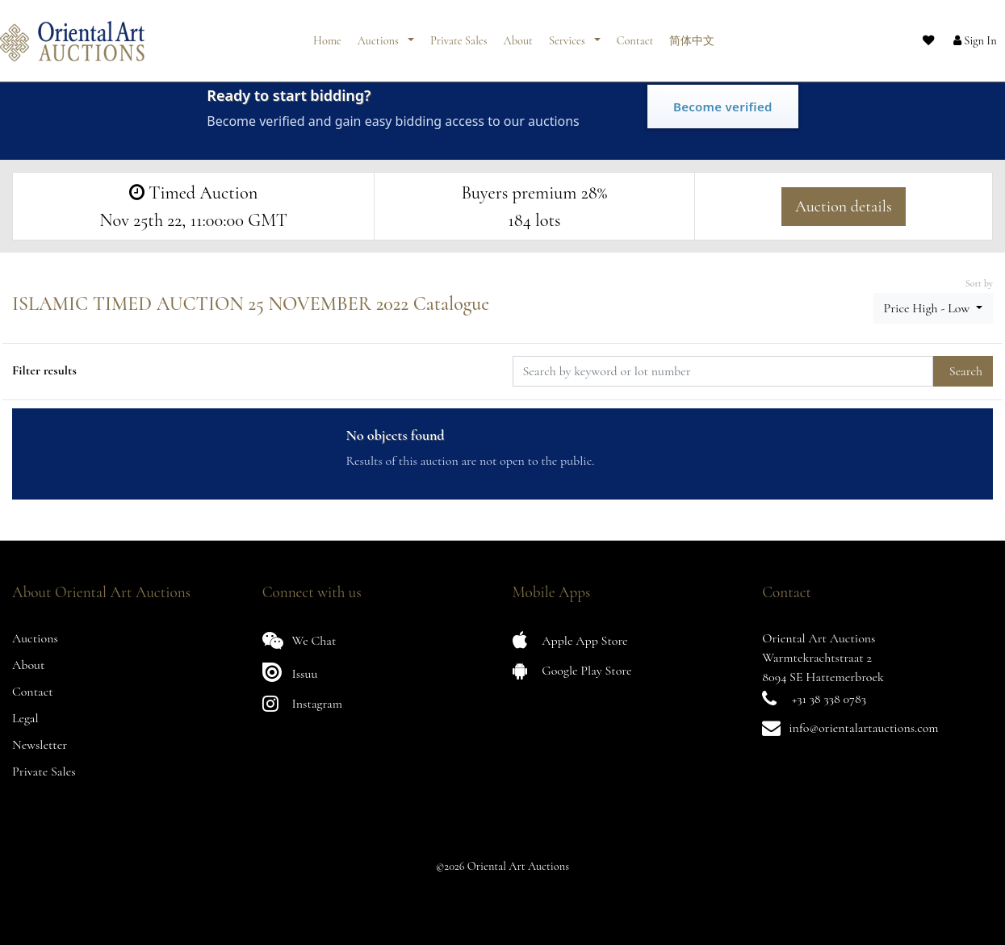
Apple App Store (570, 640)
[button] (960, 34)
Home (327, 34)
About (518, 34)
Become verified (723, 106)
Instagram (302, 703)
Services (568, 34)
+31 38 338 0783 (829, 699)
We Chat (299, 640)
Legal (25, 718)
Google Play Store (572, 670)
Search (965, 371)
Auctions (379, 34)
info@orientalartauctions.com (863, 728)
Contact (635, 34)
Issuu (290, 672)
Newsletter (39, 745)
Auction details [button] (843, 206)
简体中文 (691, 34)
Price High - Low (928, 308)
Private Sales (459, 34)
